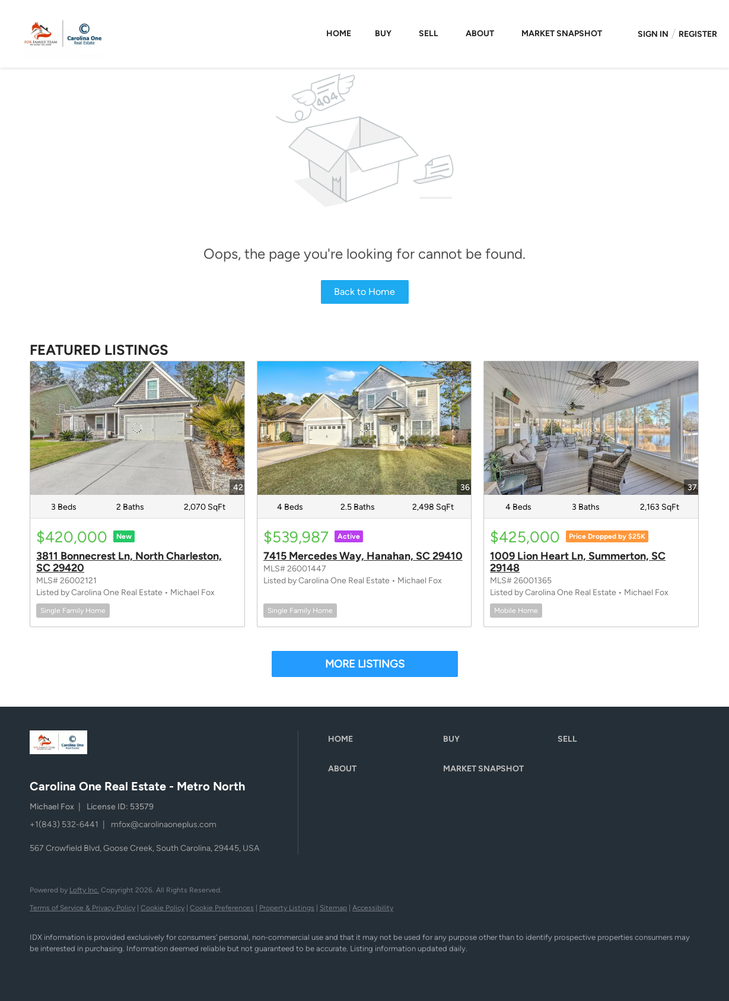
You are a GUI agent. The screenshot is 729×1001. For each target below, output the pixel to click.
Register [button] (698, 34)
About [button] (480, 33)
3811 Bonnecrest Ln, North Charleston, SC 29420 (129, 561)
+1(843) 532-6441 (64, 824)
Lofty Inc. (84, 890)
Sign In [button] (653, 34)
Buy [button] (383, 33)
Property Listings (286, 908)
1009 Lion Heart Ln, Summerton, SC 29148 (578, 561)
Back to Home (364, 291)
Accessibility (372, 908)
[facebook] (44, 969)
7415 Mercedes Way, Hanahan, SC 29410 (363, 556)
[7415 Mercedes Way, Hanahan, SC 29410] (364, 428)
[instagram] (78, 969)
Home (338, 33)
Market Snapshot (561, 33)
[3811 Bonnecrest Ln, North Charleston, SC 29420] (137, 428)
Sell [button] (428, 33)
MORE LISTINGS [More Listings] (365, 663)
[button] (382, 739)
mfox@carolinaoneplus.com (164, 824)
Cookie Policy (162, 908)
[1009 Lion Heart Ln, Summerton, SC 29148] (591, 428)
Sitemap (333, 908)
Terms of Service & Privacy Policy (82, 908)
